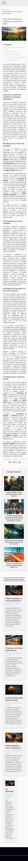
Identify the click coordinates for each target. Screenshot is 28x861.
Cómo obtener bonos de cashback (11, 54)
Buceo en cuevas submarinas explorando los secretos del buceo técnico (14, 542)
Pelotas (8, 10)
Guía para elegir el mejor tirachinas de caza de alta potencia (14, 494)
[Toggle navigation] (4, 2)
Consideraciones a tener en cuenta (11, 59)
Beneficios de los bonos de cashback (12, 51)
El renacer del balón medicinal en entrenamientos (14, 650)
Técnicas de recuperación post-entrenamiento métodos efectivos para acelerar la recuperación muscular (14, 518)
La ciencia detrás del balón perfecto (14, 699)
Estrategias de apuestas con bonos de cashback (14, 57)
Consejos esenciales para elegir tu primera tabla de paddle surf (14, 565)
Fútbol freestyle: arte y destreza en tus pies (13, 748)
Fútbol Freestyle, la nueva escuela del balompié (13, 600)
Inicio (2, 10)
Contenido (7, 45)
